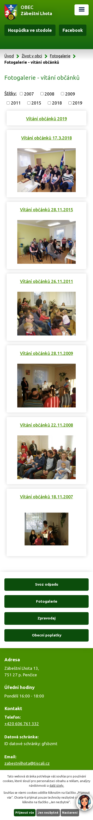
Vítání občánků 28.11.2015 (46, 209)
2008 (49, 93)
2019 (77, 102)
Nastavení (70, 812)
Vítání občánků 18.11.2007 (46, 496)
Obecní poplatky (46, 635)
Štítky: (10, 93)
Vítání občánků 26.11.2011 (46, 281)
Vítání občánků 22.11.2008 (46, 425)
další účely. (56, 785)
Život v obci (32, 56)
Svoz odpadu (46, 584)
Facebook (73, 30)
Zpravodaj (46, 618)
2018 (57, 102)
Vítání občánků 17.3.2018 (46, 137)
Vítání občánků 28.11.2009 (46, 353)
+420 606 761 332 (21, 723)
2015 (36, 102)
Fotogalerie (60, 56)
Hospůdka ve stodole (30, 30)
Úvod (9, 56)
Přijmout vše (24, 812)
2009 (70, 93)
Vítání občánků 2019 (46, 118)
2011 (16, 102)
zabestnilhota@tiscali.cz (27, 763)
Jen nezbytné (48, 812)
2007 (29, 93)
